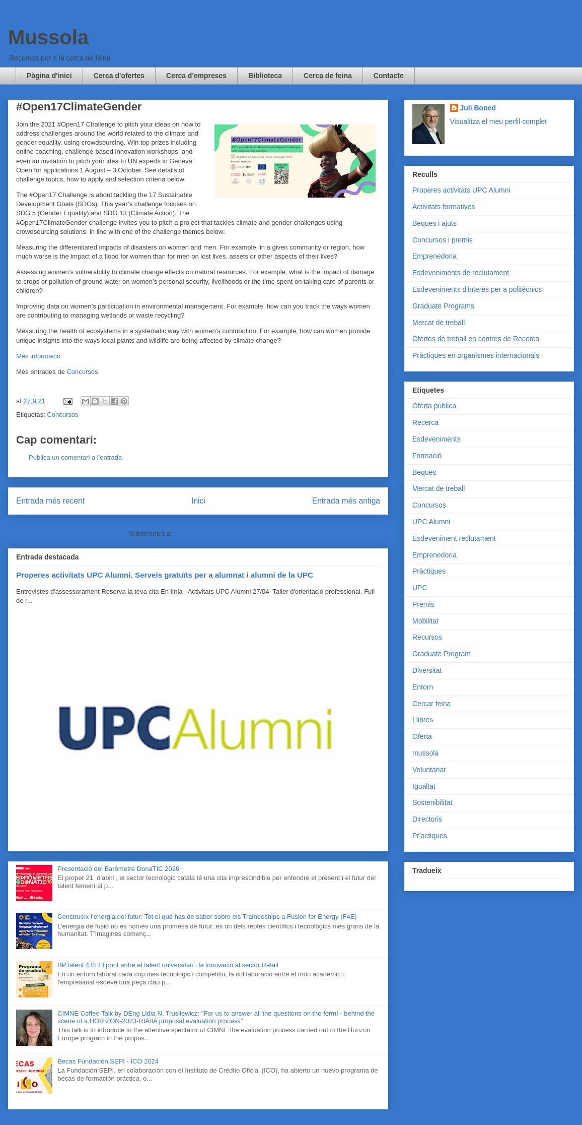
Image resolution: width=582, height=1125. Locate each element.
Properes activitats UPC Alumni (461, 190)
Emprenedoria (434, 256)
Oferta (422, 736)
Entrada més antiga (346, 500)
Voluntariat (429, 770)
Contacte (389, 76)
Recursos (427, 637)
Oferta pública (434, 406)
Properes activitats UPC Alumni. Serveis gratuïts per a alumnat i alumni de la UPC (164, 575)
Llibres (422, 720)
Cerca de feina (328, 76)
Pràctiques (429, 571)
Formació (427, 456)
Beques (424, 472)
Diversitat (427, 670)
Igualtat (423, 786)
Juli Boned (478, 108)
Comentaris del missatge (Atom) (220, 533)
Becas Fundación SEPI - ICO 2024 (108, 1061)
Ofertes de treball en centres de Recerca (475, 339)
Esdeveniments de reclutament (460, 273)
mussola (425, 753)
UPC (419, 588)
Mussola (48, 37)
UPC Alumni (431, 522)
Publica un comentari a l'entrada (75, 457)
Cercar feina (431, 704)
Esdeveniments (436, 439)
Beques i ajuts (434, 223)
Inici (198, 500)
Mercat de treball (438, 323)
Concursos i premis (442, 240)
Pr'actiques (429, 836)
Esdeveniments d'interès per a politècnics (477, 289)
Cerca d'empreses (196, 76)
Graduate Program (441, 654)
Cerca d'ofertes (119, 76)
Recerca (425, 422)
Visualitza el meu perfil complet (498, 121)
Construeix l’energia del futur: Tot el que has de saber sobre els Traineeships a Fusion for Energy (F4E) (206, 916)
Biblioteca (265, 76)
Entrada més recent (50, 500)
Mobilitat (425, 621)
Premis (423, 604)
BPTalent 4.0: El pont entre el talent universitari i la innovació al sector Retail (167, 965)
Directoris (427, 819)
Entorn (422, 687)
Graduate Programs (443, 306)
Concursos (82, 372)
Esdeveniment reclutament (454, 538)
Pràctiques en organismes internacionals (475, 355)
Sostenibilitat (432, 802)
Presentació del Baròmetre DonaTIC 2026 (118, 868)
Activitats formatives (443, 207)
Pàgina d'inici (49, 76)
